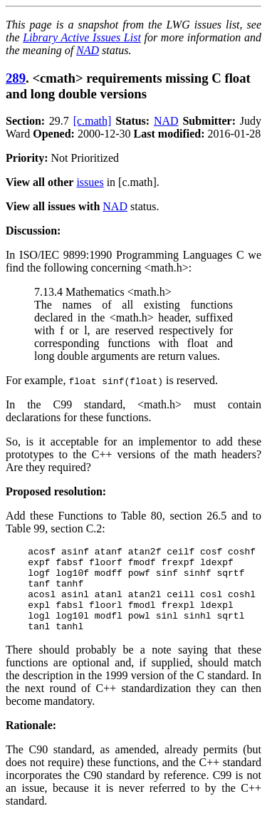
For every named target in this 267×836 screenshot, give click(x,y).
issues (89, 182)
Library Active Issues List (82, 37)
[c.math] (92, 121)
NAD (87, 50)
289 (16, 78)
